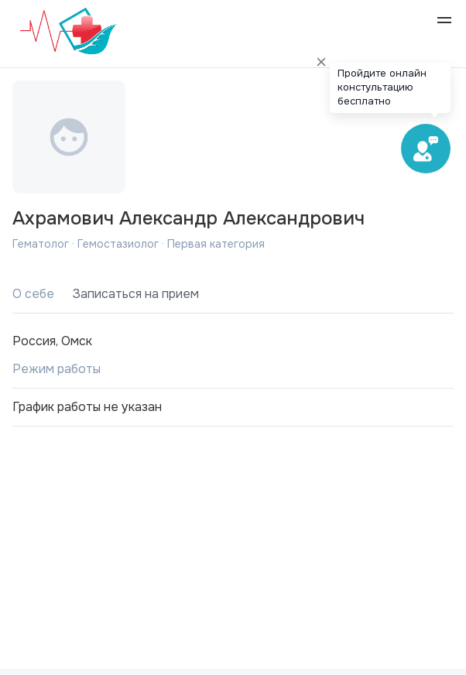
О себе (33, 294)
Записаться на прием (136, 294)
